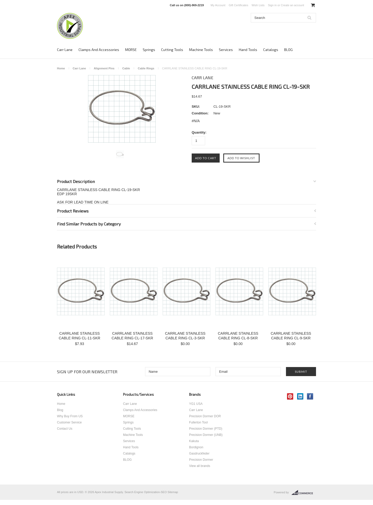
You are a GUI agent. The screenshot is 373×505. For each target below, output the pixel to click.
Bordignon (196, 447)
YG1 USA (196, 404)
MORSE (131, 49)
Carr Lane (65, 49)
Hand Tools (248, 49)
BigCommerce (303, 492)
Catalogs (270, 49)
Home (61, 68)
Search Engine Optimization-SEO (145, 492)
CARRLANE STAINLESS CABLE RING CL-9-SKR (291, 335)
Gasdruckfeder (199, 453)
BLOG (288, 49)
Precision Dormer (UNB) (206, 435)
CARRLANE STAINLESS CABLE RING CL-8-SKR (238, 335)
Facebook (310, 396)
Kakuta (194, 441)
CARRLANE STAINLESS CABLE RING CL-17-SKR (132, 335)
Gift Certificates (238, 5)
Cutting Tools (172, 49)
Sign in (272, 5)
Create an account (292, 5)
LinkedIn (300, 396)
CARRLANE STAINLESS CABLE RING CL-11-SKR (79, 335)
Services (226, 49)
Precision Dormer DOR (205, 416)
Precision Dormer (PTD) (205, 428)
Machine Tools (201, 49)
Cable (126, 68)
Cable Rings (146, 68)
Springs (149, 49)
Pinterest (290, 396)
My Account (218, 5)
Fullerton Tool (198, 422)
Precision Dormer (201, 460)
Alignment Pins (104, 68)
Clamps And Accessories (98, 49)
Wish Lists (258, 5)
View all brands (199, 466)
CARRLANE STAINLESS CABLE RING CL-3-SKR (185, 335)
